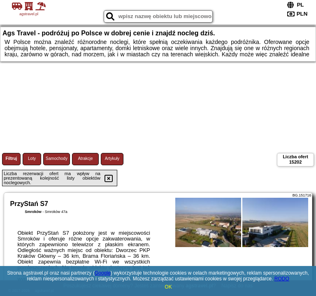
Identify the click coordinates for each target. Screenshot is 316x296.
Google (103, 273)
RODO (281, 279)
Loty (32, 158)
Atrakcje (85, 158)
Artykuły (112, 158)
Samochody (56, 158)
